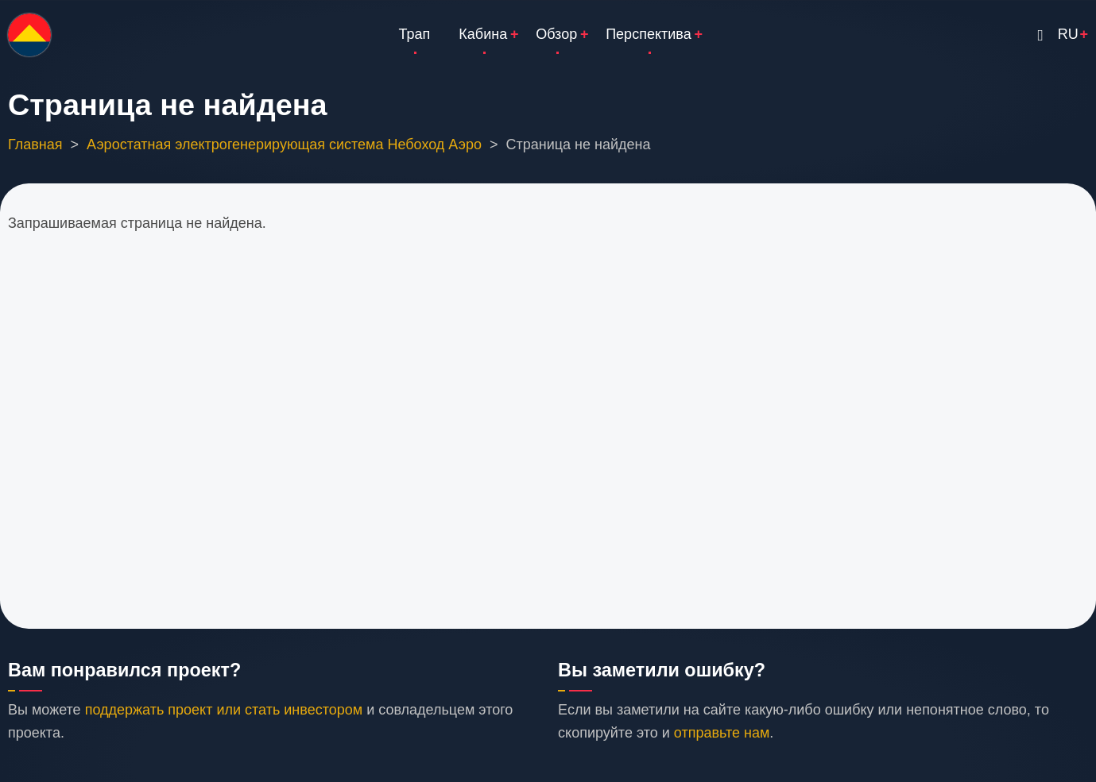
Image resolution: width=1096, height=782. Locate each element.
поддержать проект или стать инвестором (223, 710)
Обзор (556, 34)
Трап (415, 34)
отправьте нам (722, 733)
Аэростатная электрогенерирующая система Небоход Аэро (284, 144)
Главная (35, 144)
